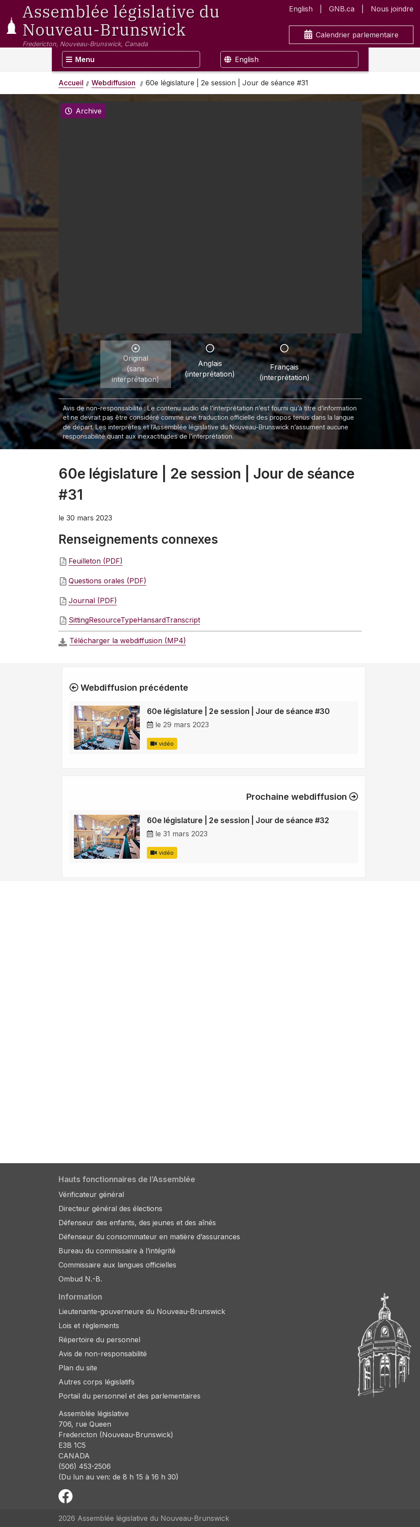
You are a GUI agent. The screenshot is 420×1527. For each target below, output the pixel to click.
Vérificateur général (91, 1194)
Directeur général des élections (110, 1208)
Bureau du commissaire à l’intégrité (116, 1250)
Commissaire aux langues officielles (117, 1264)
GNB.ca (341, 8)
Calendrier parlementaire (351, 35)
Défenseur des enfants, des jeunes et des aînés (137, 1222)
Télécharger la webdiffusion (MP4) (127, 640)
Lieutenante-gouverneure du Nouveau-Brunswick (141, 1311)
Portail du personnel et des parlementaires (129, 1396)
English (301, 8)
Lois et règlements (88, 1325)
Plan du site (77, 1367)
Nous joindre (392, 8)
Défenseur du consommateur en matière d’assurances (149, 1236)
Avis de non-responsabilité (102, 1353)
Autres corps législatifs (96, 1381)
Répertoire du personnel (99, 1339)
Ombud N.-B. (80, 1278)
